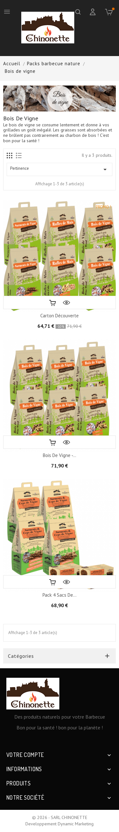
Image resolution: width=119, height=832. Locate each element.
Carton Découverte (59, 316)
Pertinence (59, 169)
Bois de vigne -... (59, 455)
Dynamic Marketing (76, 824)
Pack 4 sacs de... (59, 595)
